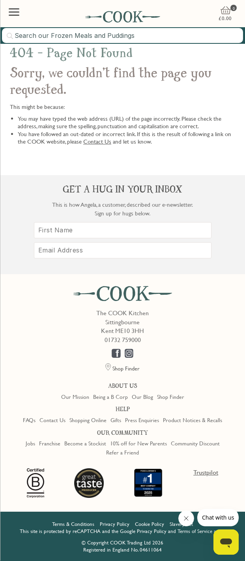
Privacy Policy (114, 524)
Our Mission (75, 396)
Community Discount (195, 443)
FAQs (29, 419)
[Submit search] (10, 36)
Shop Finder (170, 396)
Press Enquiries (142, 419)
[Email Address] (122, 250)
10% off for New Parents (138, 443)
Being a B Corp (110, 396)
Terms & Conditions (73, 524)
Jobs (30, 443)
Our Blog (142, 396)
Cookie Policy (149, 524)
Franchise (49, 443)
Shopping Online (88, 419)
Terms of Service (195, 531)
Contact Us (97, 141)
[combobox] (122, 35)
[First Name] (122, 230)
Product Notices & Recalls (192, 419)
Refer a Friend (122, 452)
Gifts (115, 419)
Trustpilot (205, 472)
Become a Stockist (85, 443)
